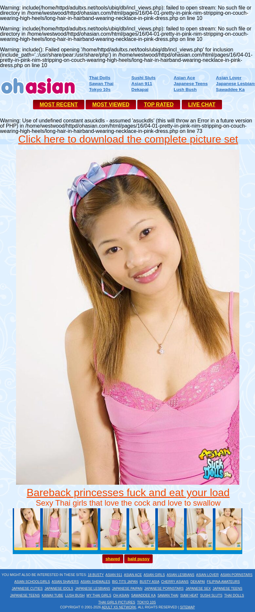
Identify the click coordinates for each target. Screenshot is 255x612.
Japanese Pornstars (163, 588)
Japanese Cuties (27, 588)
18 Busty (96, 575)
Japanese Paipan (127, 588)
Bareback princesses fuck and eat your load (128, 492)
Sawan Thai (101, 83)
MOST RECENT (58, 104)
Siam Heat (189, 595)
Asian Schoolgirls (32, 582)
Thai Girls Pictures (116, 602)
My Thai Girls (98, 595)
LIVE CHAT (201, 104)
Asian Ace (184, 77)
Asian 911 (141, 83)
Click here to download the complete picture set (128, 139)
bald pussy (138, 558)
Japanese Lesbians (92, 588)
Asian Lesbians (181, 575)
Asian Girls (154, 575)
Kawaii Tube (52, 595)
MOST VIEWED (110, 104)
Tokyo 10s (99, 89)
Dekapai (139, 89)
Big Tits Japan (125, 582)
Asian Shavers (65, 582)
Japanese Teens (191, 83)
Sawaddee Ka (230, 89)
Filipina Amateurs (223, 582)
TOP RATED (159, 104)
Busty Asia (149, 582)
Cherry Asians (175, 582)
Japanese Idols (58, 588)
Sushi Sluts (143, 77)
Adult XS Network (119, 607)
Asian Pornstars (236, 575)
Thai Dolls (99, 77)
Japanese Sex (198, 588)
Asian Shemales (95, 582)
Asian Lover (229, 77)
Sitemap (187, 607)
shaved (113, 558)
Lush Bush (185, 89)
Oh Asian (121, 595)
